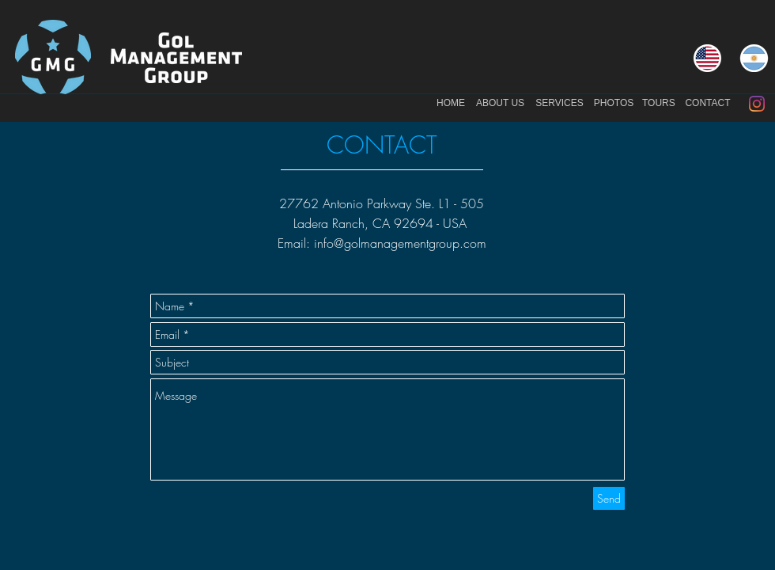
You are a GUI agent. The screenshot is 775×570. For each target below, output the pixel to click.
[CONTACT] (707, 103)
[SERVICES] (559, 103)
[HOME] (451, 103)
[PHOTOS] (613, 103)
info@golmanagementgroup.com (400, 243)
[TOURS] (658, 103)
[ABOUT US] (500, 103)
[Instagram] (757, 104)
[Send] (609, 498)
